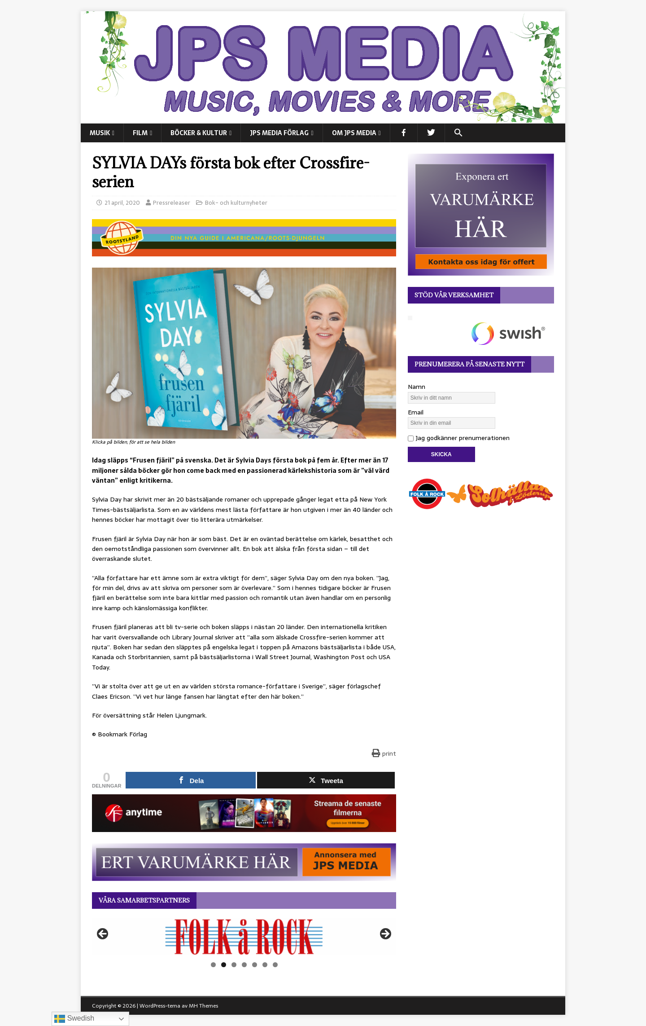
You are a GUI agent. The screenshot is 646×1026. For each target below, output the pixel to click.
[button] (458, 132)
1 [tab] (213, 964)
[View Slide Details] (244, 937)
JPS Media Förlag (279, 133)
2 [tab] (223, 964)
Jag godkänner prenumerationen (459, 438)
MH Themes (203, 1005)
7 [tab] (275, 964)
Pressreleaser (171, 202)
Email (415, 412)
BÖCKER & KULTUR (198, 133)
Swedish (74, 1018)
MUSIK (100, 133)
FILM (140, 133)
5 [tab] (254, 964)
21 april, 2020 (122, 202)
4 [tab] (244, 964)
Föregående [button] (103, 934)
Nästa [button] (385, 934)
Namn (416, 387)
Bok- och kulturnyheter (236, 202)
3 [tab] (233, 964)
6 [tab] (264, 964)
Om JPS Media (354, 133)
